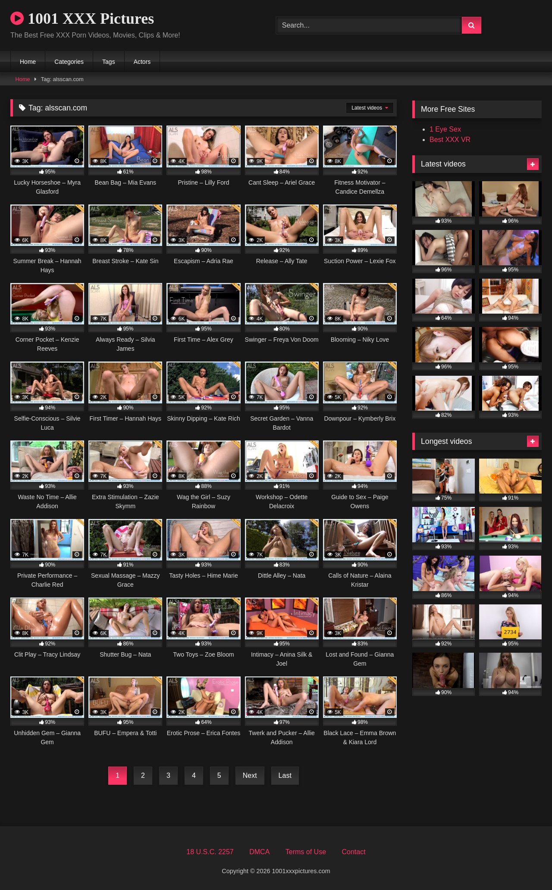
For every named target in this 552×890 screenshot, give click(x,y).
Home (28, 61)
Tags (108, 61)
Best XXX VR (450, 139)
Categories (69, 61)
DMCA (259, 851)
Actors (142, 61)
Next (250, 775)
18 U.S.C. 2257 (209, 851)
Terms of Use (305, 851)
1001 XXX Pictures (82, 18)
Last (285, 775)
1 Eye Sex (445, 129)
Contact (353, 851)
